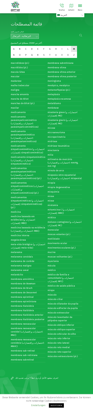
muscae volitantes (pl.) (60, 256)
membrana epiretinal (22, 297)
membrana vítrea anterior (61, 72)
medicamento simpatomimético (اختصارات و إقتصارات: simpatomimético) (28, 160)
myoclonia (53, 261)
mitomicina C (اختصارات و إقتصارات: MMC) (61, 211)
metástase (53, 107)
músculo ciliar (55, 299)
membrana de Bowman (23, 283)
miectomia (53, 150)
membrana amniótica (22, 279)
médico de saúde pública (61, 285)
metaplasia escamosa (59, 99)
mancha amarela (20, 94)
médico (52, 270)
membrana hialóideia (22, 310)
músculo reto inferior (59, 338)
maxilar (15, 107)
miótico (52, 217)
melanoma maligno (21, 265)
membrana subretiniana (60, 63)
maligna (15, 90)
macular (15, 76)
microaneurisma (56, 132)
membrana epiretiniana (23, 301)
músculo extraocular (58, 312)
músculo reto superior (59, 352)
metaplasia (54, 94)
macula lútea (18, 72)
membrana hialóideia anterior (27, 315)
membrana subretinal (22, 359)
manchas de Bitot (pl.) (23, 103)
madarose (16, 81)
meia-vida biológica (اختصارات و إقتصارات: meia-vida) (28, 246)
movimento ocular (57, 243)
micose (51, 128)
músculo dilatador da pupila (63, 303)
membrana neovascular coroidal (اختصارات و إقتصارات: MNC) (27, 331)
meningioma (54, 81)
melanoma (16, 252)
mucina (51, 252)
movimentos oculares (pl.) (61, 247)
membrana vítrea (57, 67)
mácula (51, 265)
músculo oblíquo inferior (61, 325)
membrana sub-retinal (23, 350)
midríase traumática (59, 146)
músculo (52, 294)
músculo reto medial (59, 347)
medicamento (18, 112)
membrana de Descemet (24, 292)
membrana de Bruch (21, 288)
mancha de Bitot (20, 99)
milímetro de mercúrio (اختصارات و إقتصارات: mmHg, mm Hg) (63, 162)
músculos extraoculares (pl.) (63, 356)
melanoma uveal (20, 270)
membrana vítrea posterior (62, 76)
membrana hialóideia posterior (28, 319)
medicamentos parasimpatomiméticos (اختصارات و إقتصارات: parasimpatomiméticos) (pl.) (26, 173)
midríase (52, 141)
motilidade (54, 238)
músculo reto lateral (58, 343)
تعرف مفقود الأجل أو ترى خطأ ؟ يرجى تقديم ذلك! (34, 378)
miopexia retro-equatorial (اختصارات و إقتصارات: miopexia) (65, 177)
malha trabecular (20, 85)
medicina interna (20, 235)
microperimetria (56, 137)
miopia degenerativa (59, 187)
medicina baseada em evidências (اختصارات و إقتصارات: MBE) (23, 219)
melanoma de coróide (22, 261)
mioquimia (53, 191)
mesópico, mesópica (59, 85)
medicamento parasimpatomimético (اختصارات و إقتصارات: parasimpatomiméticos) (23, 136)
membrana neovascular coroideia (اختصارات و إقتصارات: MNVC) (27, 343)
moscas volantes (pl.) (59, 234)
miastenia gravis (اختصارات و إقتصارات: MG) (63, 122)
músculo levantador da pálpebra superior (60, 319)
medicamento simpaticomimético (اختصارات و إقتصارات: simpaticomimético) (28, 149)
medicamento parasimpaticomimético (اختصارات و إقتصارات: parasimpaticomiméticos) (24, 121)
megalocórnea (18, 240)
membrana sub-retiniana (24, 355)
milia (50, 155)
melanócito (17, 274)
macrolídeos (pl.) (20, 63)
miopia (51, 182)
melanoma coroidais (22, 256)
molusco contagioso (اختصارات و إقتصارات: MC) (65, 224)
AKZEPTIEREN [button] (56, 405)
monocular (53, 230)
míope (51, 290)
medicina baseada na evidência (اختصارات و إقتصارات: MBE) (28, 229)
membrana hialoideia (22, 306)
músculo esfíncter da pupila (63, 308)
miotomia (53, 205)
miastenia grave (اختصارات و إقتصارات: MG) (62, 114)
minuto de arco (56, 170)
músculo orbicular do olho (62, 334)
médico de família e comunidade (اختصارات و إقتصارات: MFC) (61, 278)
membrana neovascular (23, 324)
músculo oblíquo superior (61, 329)
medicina (16, 212)
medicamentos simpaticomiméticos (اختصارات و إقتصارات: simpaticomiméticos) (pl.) (27, 187)
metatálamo (54, 103)
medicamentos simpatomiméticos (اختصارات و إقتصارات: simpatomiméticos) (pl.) (27, 202)
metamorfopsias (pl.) (59, 90)
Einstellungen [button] (38, 405)
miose (51, 196)
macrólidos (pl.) (19, 67)
